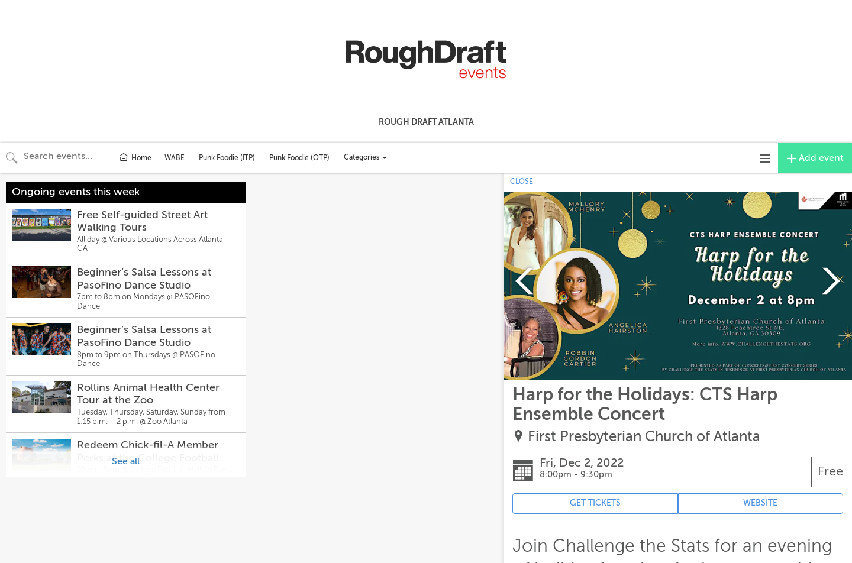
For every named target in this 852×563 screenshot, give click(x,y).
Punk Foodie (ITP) (227, 158)
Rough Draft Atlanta (426, 122)
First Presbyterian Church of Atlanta (644, 437)
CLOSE (521, 181)
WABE (174, 158)
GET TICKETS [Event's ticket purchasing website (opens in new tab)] (595, 503)
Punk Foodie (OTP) (299, 158)
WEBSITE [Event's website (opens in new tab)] (760, 503)
